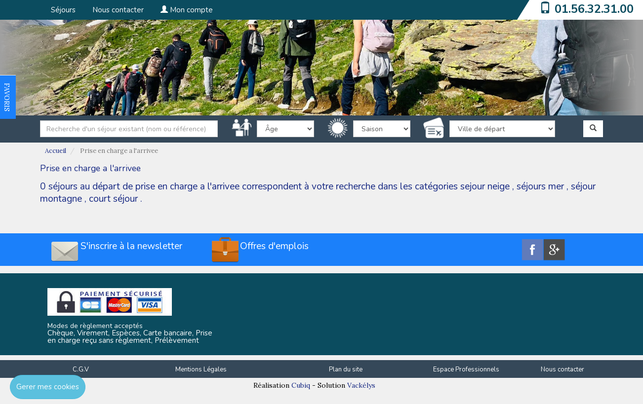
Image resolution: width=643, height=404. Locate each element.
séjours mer (540, 186)
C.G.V (81, 369)
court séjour (113, 198)
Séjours (63, 10)
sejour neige (485, 186)
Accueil (55, 151)
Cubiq (300, 385)
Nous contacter (118, 10)
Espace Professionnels (466, 369)
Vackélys (361, 385)
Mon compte (187, 10)
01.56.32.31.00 (594, 9)
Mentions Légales (201, 369)
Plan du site (345, 369)
